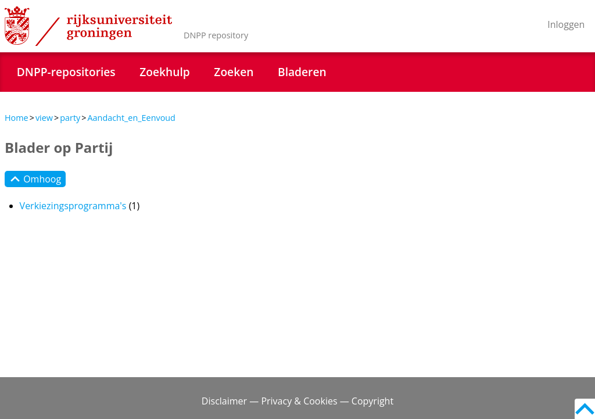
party (70, 117)
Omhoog (35, 179)
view (44, 117)
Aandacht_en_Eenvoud (131, 117)
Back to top (585, 409)
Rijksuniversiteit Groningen (88, 26)
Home (16, 117)
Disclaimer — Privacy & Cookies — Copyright (297, 401)
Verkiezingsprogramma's (73, 205)
